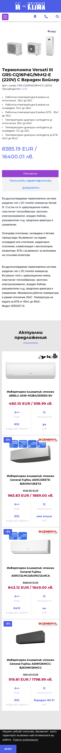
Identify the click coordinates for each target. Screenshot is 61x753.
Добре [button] (8, 749)
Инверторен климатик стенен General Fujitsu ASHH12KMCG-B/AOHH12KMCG (30, 663)
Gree (24, 88)
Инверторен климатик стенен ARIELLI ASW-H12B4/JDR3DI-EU (30, 393)
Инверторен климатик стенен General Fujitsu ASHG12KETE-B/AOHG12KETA (30, 480)
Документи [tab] (30, 187)
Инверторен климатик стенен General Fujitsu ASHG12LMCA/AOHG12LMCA (30, 571)
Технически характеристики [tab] (31, 180)
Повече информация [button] (25, 739)
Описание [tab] (30, 173)
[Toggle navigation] (5, 17)
